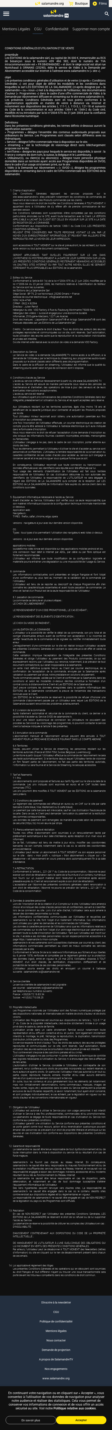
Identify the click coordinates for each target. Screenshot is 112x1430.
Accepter (81, 1420)
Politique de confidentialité (56, 1321)
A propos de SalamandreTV (56, 1359)
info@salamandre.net (60, 296)
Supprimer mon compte (91, 28)
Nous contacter (56, 1340)
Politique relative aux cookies (74, 1408)
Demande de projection (56, 1350)
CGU (37, 28)
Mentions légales (56, 1331)
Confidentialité (56, 28)
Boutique (81, 3)
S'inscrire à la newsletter (56, 1302)
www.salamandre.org (56, 1378)
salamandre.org (52, 3)
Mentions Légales (16, 28)
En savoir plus (31, 1420)
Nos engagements (56, 1368)
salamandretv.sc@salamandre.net (42, 971)
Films (103, 3)
